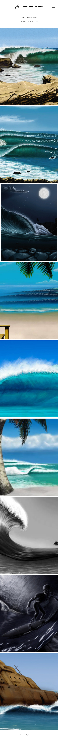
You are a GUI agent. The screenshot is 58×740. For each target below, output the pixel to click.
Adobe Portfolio (33, 735)
